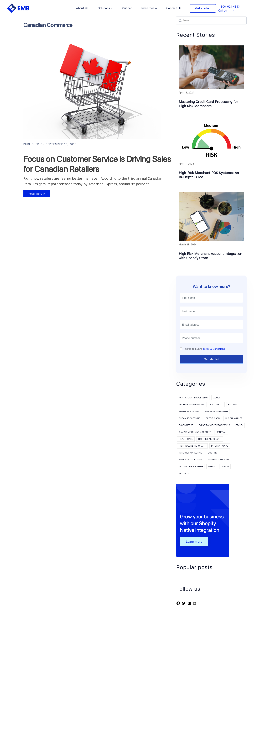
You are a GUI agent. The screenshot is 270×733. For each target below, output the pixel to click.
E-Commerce (186, 425)
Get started (202, 8)
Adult (216, 398)
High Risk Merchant (209, 439)
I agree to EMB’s (204, 348)
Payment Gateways (218, 459)
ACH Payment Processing (193, 398)
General (221, 432)
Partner (127, 8)
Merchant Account (190, 459)
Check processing (189, 418)
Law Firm (212, 453)
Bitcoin (232, 404)
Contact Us (173, 8)
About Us (82, 8)
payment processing (191, 466)
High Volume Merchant (192, 446)
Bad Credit (216, 404)
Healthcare (186, 439)
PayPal (212, 466)
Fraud (239, 425)
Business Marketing (216, 411)
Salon (225, 466)
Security (184, 473)
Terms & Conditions (214, 348)
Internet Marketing (190, 453)
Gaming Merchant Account (195, 432)
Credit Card (213, 418)
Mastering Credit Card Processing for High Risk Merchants (208, 104)
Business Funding (189, 411)
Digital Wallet (233, 418)
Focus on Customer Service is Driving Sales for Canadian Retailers (97, 164)
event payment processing (214, 425)
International (219, 446)
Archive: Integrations (192, 404)
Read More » (34, 194)
